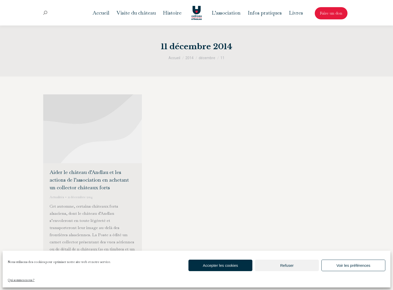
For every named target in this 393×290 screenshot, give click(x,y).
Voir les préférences (353, 265)
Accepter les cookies (220, 265)
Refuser (287, 265)
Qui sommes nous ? (21, 280)
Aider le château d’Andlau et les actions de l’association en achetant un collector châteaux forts (89, 180)
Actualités (57, 197)
